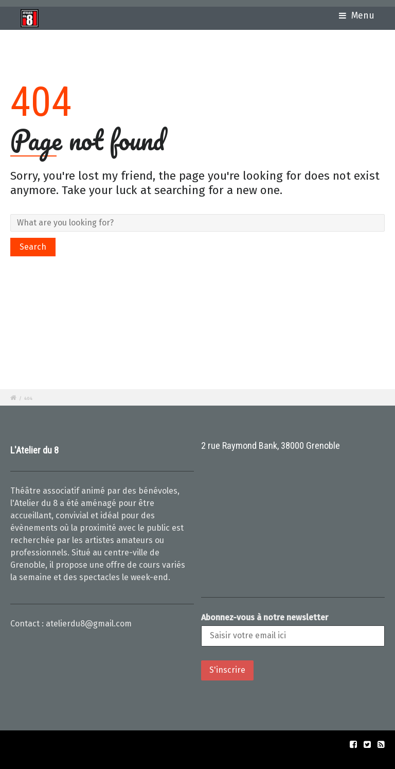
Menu (356, 15)
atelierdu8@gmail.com (89, 623)
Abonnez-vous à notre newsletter (264, 617)
